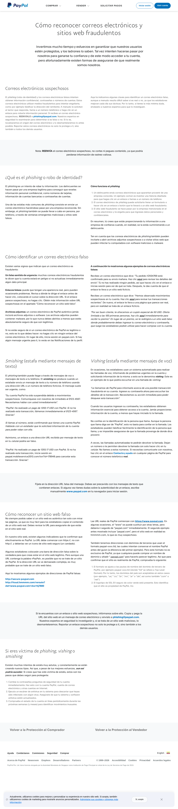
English (160, 753)
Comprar (64, 753)
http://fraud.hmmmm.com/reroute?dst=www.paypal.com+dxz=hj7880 (25, 584)
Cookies (132, 760)
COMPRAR (52, 5)
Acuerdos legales (162, 760)
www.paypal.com (76, 491)
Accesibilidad (119, 760)
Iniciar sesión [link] (145, 6)
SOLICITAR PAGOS (111, 5)
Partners (76, 760)
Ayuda (10, 753)
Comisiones (38, 753)
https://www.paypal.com (149, 521)
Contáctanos (22, 753)
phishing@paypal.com (45, 116)
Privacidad (144, 760)
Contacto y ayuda (123, 453)
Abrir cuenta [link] (162, 5)
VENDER (81, 5)
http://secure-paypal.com (19, 579)
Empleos (45, 760)
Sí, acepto (139, 800)
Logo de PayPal (17, 5)
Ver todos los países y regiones (168, 753)
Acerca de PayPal (16, 760)
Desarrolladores (61, 760)
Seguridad (52, 753)
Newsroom (33, 760)
